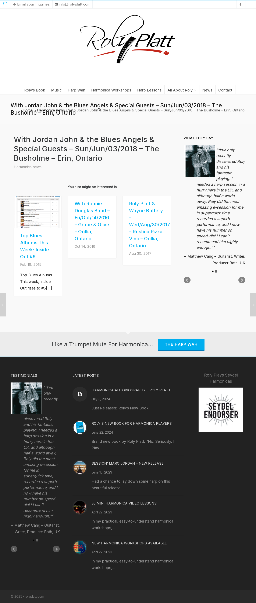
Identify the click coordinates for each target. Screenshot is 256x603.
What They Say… (200, 138)
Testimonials (24, 375)
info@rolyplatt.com (72, 4)
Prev (187, 280)
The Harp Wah (181, 344)
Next (241, 280)
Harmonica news (51, 110)
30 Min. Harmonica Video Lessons (124, 503)
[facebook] (241, 4)
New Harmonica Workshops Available (129, 543)
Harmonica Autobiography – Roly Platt (131, 390)
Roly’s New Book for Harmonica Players (132, 423)
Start (213, 271)
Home (28, 110)
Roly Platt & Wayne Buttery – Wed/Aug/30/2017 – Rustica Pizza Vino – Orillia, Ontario (149, 224)
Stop (216, 271)
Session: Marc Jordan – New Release (128, 463)
